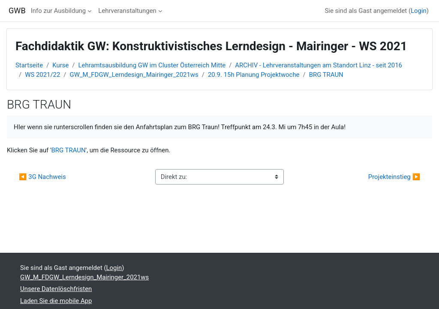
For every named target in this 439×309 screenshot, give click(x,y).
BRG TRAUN (326, 75)
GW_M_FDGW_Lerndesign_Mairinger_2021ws (134, 75)
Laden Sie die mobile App (56, 301)
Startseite (29, 65)
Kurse (60, 65)
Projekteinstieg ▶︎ (394, 177)
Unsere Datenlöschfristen (56, 289)
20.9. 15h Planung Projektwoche (254, 75)
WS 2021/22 (42, 75)
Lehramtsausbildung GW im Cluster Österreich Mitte (152, 65)
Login (419, 11)
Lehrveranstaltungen (127, 11)
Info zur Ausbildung (58, 11)
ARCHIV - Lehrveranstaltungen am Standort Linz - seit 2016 (318, 65)
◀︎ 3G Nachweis (43, 177)
